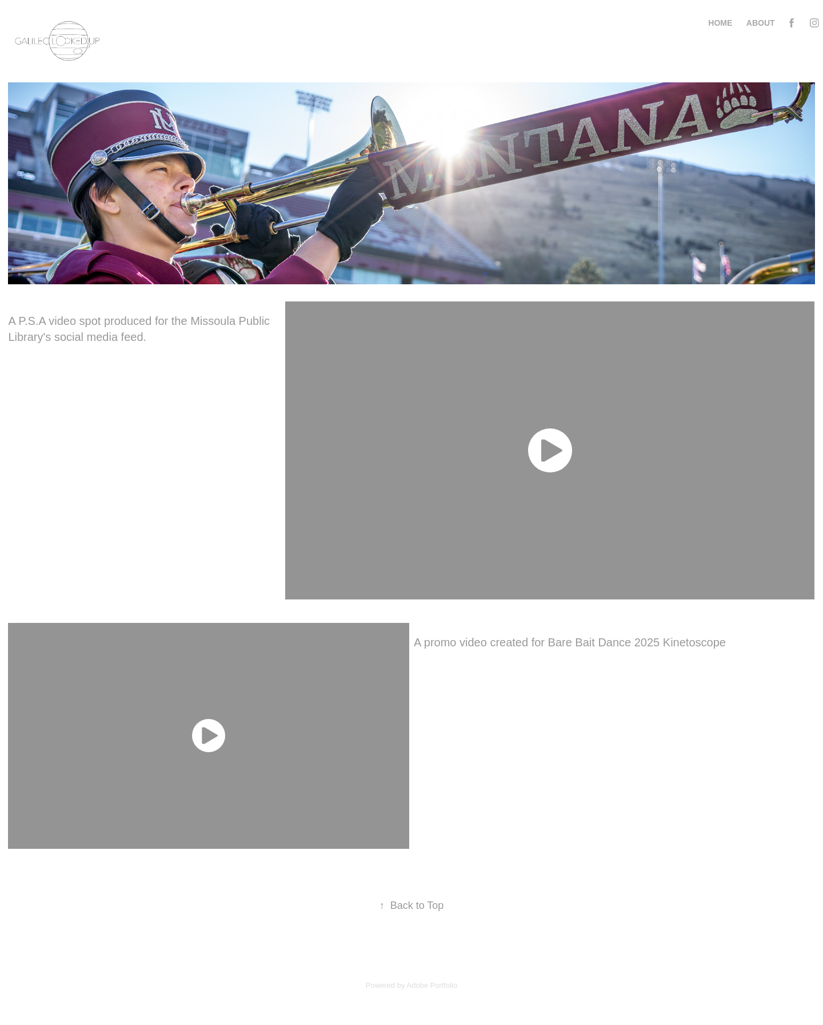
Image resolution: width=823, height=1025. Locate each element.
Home (720, 22)
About (760, 22)
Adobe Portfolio (431, 985)
